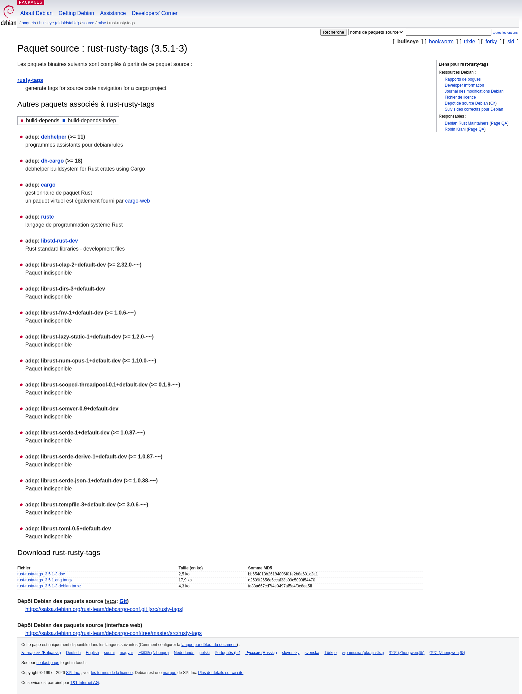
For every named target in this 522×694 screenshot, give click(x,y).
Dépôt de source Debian (466, 103)
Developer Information (464, 85)
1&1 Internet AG (84, 682)
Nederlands (184, 652)
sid (510, 41)
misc (102, 23)
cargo (48, 185)
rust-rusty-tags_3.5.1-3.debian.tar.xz (49, 586)
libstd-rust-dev (59, 241)
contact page (47, 662)
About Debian (36, 13)
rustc (47, 217)
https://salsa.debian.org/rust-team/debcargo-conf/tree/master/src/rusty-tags (113, 633)
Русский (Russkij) (261, 652)
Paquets (29, 23)
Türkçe (330, 652)
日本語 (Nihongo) (153, 652)
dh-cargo (52, 161)
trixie (469, 41)
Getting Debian (76, 13)
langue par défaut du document (209, 644)
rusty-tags (30, 80)
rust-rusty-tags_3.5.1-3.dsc (41, 574)
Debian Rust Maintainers (466, 123)
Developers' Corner (154, 13)
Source (88, 23)
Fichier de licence (460, 97)
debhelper (53, 137)
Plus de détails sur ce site (220, 672)
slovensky (291, 652)
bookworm (441, 41)
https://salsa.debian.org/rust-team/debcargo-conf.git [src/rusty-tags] (104, 609)
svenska (312, 652)
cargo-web (137, 201)
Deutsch (73, 652)
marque (169, 672)
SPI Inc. (73, 672)
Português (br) (227, 652)
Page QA (499, 123)
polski (204, 652)
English (92, 652)
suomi (109, 652)
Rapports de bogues (463, 79)
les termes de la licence (111, 672)
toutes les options (505, 32)
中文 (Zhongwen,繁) (447, 652)
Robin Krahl (455, 129)
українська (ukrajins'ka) (363, 652)
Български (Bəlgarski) (41, 652)
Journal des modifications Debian (474, 91)
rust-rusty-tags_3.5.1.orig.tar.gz (45, 580)
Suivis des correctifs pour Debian (474, 109)
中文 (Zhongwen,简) (406, 652)
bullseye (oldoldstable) (59, 23)
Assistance (113, 13)
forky (491, 41)
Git (492, 103)
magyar (126, 652)
